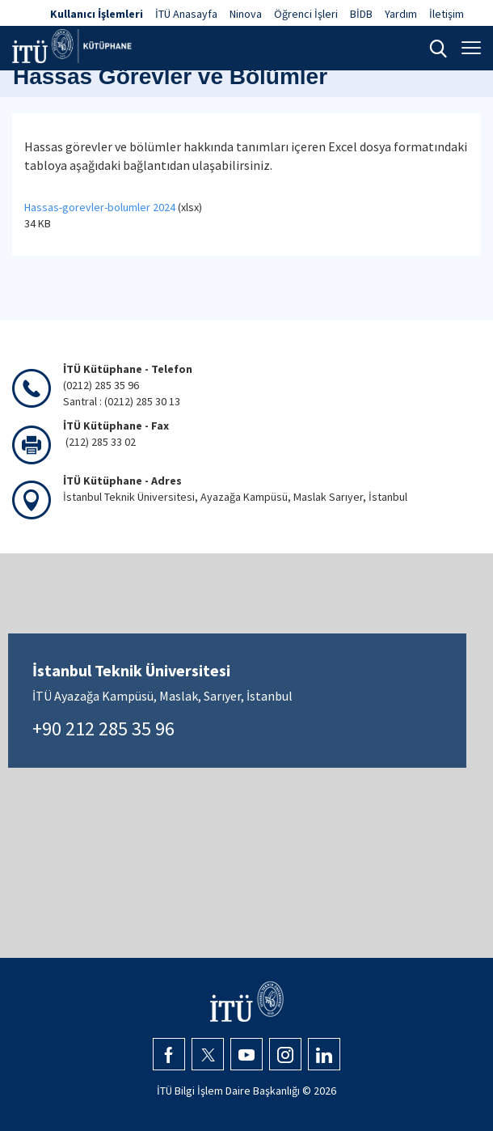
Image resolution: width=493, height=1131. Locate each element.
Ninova (246, 13)
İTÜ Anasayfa (186, 13)
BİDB (361, 13)
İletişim (446, 13)
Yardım (401, 13)
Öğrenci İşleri (306, 13)
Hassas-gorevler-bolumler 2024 (99, 207)
